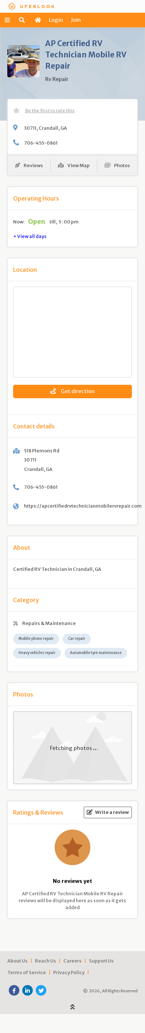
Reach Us (45, 961)
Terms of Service (26, 972)
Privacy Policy (69, 972)
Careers (72, 961)
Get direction (72, 391)
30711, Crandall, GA (45, 128)
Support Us (101, 961)
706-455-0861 (41, 143)
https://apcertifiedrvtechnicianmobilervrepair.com (83, 506)
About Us (17, 961)
